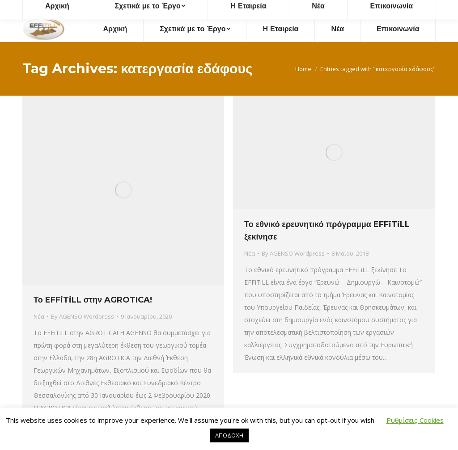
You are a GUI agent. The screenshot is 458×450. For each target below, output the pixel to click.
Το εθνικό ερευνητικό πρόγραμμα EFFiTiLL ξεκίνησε (327, 230)
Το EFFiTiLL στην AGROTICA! (93, 300)
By (82, 316)
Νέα (39, 316)
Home (303, 69)
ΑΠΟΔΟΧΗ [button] (229, 435)
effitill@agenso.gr (315, 8)
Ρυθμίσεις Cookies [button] (415, 420)
